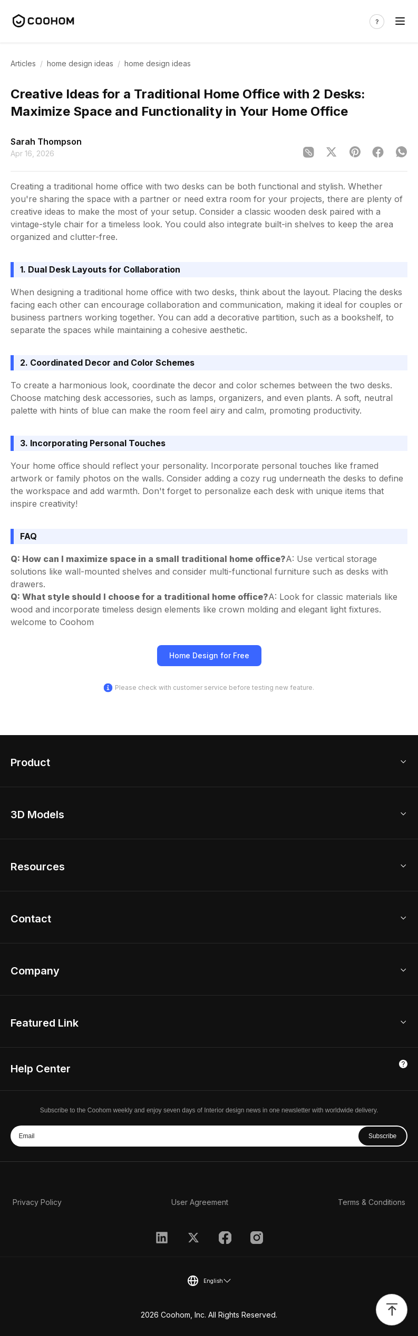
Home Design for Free (209, 655)
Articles (23, 63)
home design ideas (80, 63)
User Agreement (199, 1202)
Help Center (41, 1068)
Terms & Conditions (371, 1202)
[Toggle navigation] (400, 21)
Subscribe (382, 1136)
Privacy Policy (37, 1202)
